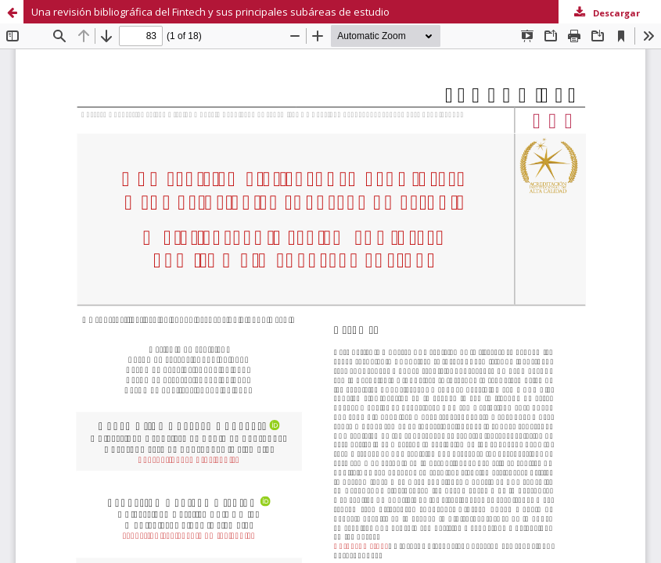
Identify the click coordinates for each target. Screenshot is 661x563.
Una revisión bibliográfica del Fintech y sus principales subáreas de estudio (210, 12)
